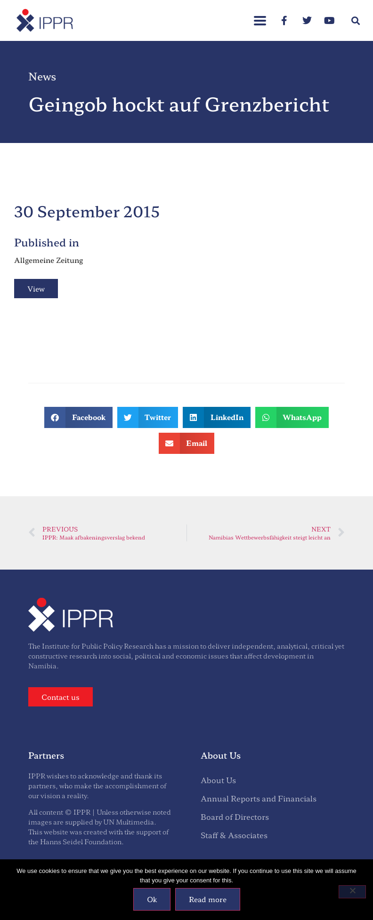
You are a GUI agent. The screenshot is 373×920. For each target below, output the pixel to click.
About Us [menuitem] (218, 779)
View (36, 288)
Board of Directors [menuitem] (235, 816)
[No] (352, 891)
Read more (208, 899)
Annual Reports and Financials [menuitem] (258, 798)
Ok (152, 899)
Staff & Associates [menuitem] (234, 835)
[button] (356, 20)
